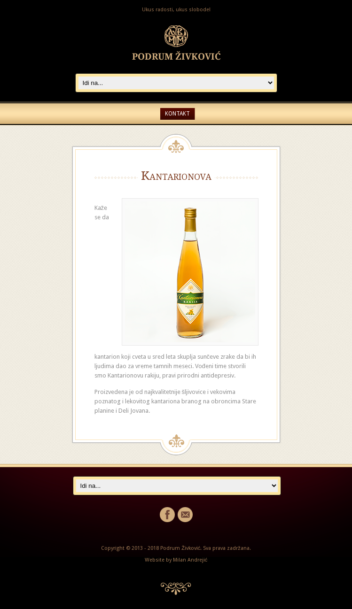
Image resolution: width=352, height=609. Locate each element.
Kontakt (177, 113)
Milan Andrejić (190, 560)
